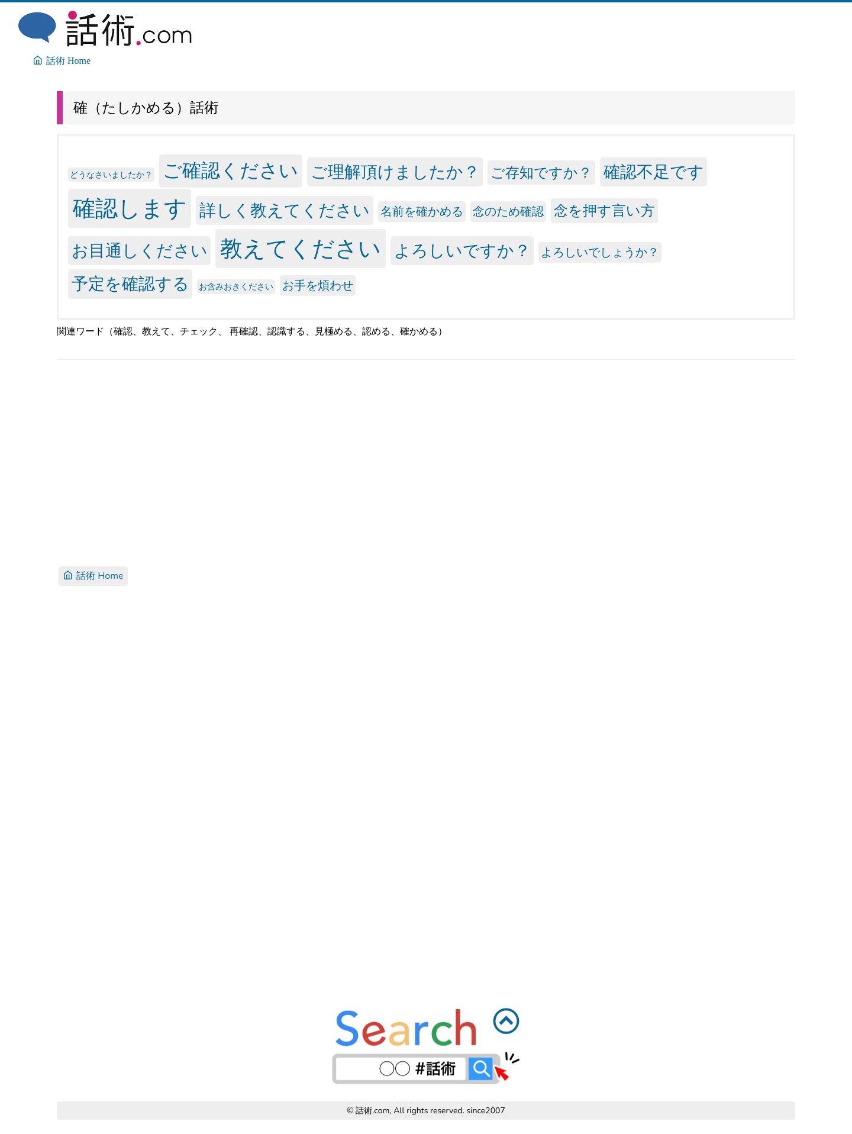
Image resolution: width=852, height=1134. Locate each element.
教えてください (300, 249)
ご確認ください (230, 171)
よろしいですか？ (462, 251)
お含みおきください (236, 286)
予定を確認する (130, 284)
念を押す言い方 (604, 210)
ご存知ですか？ (541, 172)
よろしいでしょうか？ (600, 252)
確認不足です (654, 172)
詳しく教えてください (284, 210)
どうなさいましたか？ (111, 175)
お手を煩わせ (317, 286)
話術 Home (93, 575)
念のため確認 (508, 212)
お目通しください (140, 251)
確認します (130, 208)
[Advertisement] (412, 462)
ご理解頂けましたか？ (395, 172)
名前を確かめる (421, 212)
